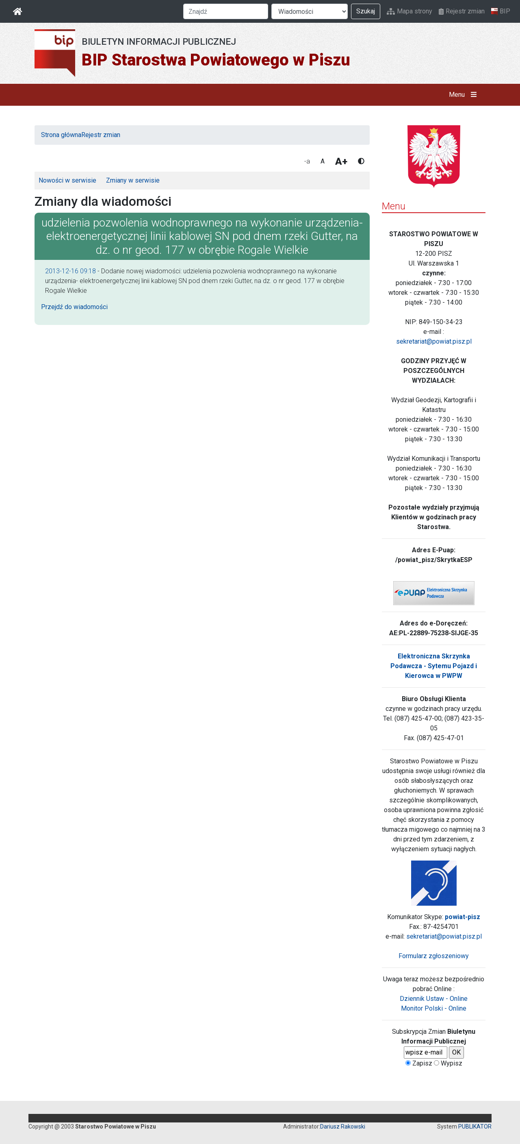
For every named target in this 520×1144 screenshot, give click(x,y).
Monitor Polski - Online (433, 1008)
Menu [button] (464, 95)
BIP (500, 11)
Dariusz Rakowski (342, 1126)
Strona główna (61, 135)
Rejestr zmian (462, 11)
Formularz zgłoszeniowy (434, 956)
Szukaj (365, 11)
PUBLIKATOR (475, 1126)
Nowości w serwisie (67, 180)
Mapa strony (409, 11)
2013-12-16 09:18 (70, 271)
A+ (341, 161)
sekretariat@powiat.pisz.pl (434, 341)
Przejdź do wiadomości (74, 307)
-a (307, 161)
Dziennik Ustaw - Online (434, 998)
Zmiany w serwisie (133, 180)
